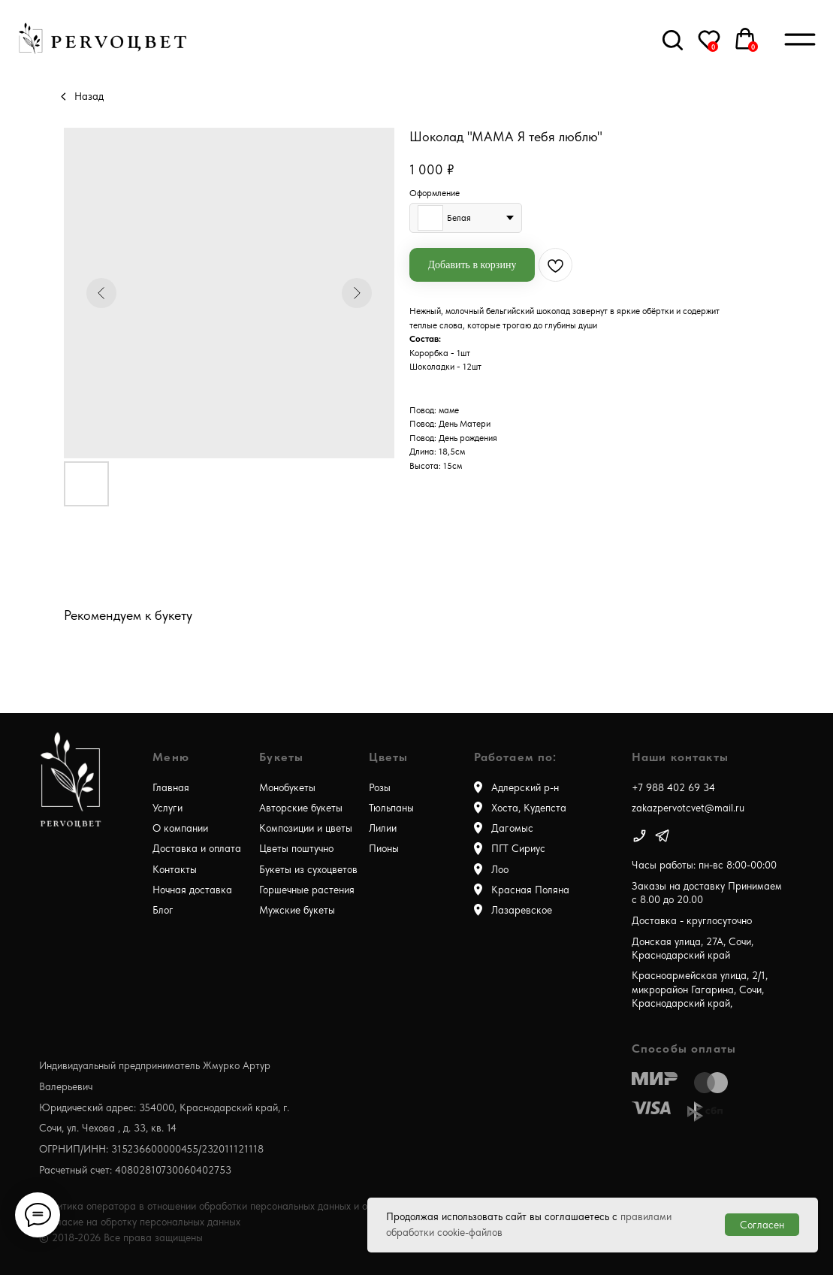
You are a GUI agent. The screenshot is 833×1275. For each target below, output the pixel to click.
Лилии (383, 828)
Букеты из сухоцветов (308, 869)
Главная (170, 787)
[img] (639, 836)
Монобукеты (287, 787)
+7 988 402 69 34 (673, 787)
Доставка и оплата (196, 848)
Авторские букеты (301, 808)
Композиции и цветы (305, 828)
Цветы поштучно (296, 848)
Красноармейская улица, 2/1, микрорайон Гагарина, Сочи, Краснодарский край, (700, 988)
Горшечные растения (307, 890)
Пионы (384, 848)
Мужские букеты (297, 910)
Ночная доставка (192, 890)
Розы (380, 787)
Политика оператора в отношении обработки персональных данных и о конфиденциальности (252, 1206)
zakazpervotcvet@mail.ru (688, 808)
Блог (163, 910)
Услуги (167, 808)
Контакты (174, 869)
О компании (180, 828)
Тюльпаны (391, 808)
